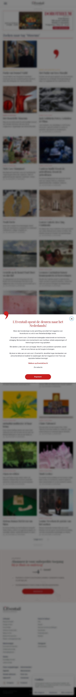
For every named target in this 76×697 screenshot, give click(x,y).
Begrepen (38, 377)
